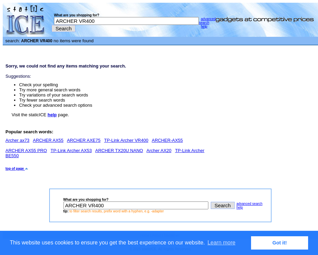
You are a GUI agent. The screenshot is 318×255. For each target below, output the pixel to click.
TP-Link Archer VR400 (126, 140)
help (204, 26)
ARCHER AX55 (48, 140)
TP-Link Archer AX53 (71, 150)
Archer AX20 (159, 150)
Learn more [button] (221, 242)
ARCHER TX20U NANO (119, 150)
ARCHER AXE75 (83, 140)
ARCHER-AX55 (167, 140)
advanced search (207, 21)
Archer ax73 (17, 140)
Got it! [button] (280, 242)
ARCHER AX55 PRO (26, 150)
